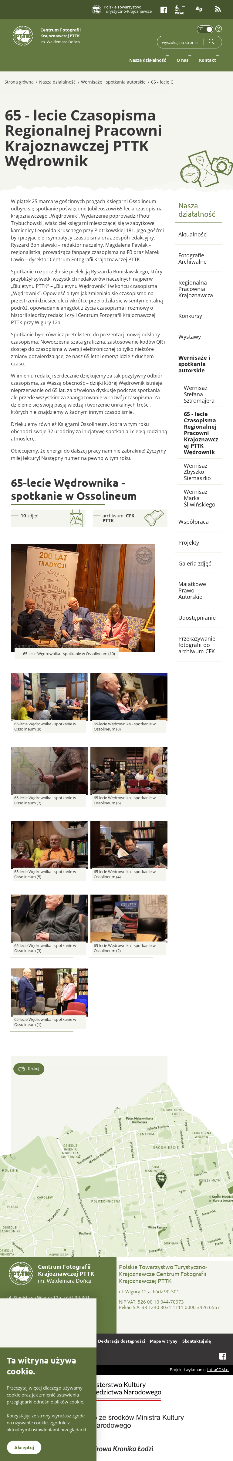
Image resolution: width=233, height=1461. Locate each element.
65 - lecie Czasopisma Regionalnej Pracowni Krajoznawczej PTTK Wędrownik (201, 432)
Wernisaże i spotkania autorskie (113, 82)
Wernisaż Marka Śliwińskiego (199, 498)
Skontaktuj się (196, 1341)
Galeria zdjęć (194, 563)
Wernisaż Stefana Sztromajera (199, 394)
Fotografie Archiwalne (192, 258)
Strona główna (19, 82)
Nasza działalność (57, 82)
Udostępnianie (197, 617)
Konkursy (190, 315)
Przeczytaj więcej (24, 1388)
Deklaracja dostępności (121, 1341)
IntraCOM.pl (218, 1369)
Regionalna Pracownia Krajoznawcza (195, 289)
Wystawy (189, 336)
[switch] (205, 29)
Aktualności (193, 234)
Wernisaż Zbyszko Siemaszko (197, 472)
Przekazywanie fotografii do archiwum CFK (196, 645)
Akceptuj (24, 1447)
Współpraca (193, 521)
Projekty (188, 542)
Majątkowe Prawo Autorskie (192, 590)
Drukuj (29, 1069)
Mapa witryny (163, 1341)
